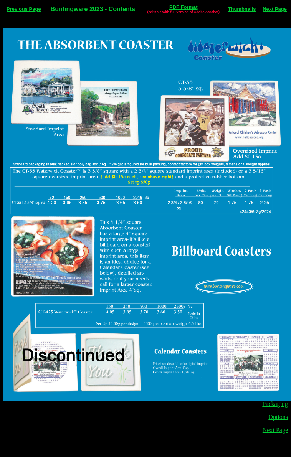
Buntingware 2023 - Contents (93, 9)
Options (278, 417)
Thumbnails (242, 9)
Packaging (275, 404)
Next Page (275, 9)
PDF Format (183, 7)
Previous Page (24, 9)
